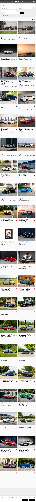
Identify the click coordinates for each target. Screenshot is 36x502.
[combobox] (8, 8)
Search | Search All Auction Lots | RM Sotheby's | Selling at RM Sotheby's (17, 1)
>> (20, 19)
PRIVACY (31, 491)
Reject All (31, 500)
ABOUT (2, 491)
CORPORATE (11, 491)
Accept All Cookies (25, 500)
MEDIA (22, 491)
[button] (33, 1)
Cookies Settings (3, 500)
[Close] (34, 497)
